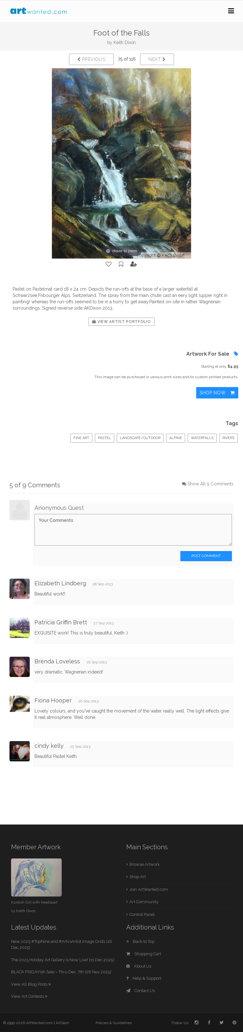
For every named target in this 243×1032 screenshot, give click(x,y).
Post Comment (206, 556)
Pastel (104, 438)
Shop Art (137, 876)
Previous (91, 59)
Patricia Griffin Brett (60, 622)
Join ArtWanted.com (148, 889)
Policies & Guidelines (114, 1023)
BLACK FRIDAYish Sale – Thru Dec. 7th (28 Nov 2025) (61, 972)
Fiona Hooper (53, 700)
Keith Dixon (125, 42)
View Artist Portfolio (121, 321)
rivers (228, 438)
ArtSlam (62, 1023)
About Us (138, 966)
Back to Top (140, 941)
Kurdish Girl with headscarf (34, 902)
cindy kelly (49, 745)
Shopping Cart (143, 953)
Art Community (144, 901)
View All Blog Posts (31, 984)
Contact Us (140, 990)
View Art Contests (29, 996)
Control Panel (142, 914)
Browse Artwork (144, 864)
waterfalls (202, 438)
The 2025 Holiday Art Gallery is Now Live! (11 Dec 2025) (62, 959)
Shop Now (217, 392)
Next (157, 59)
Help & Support (143, 978)
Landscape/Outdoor (140, 438)
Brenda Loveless (57, 661)
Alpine (175, 438)
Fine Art (81, 438)
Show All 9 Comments (211, 483)
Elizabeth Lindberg (60, 583)
